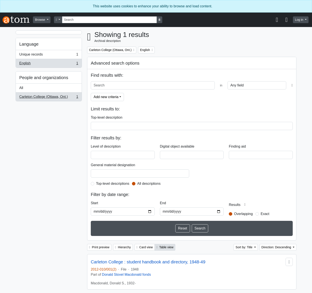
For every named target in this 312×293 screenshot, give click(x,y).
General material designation (113, 165)
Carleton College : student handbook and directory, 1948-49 (148, 262)
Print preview (99, 247)
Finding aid (237, 146)
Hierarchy (123, 247)
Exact (265, 214)
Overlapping (243, 214)
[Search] (109, 19)
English (48, 64)
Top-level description (106, 117)
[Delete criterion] (292, 85)
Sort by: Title (244, 247)
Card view (144, 247)
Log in (299, 19)
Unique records (48, 55)
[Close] (306, 6)
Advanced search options (115, 63)
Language (29, 44)
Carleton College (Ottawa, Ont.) (48, 97)
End (163, 203)
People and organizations (43, 77)
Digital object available (177, 146)
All (21, 88)
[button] (277, 20)
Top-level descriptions (112, 183)
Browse (40, 19)
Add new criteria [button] (106, 97)
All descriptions (149, 183)
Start (94, 203)
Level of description (106, 146)
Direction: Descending (277, 247)
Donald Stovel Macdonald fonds (126, 274)
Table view (164, 247)
